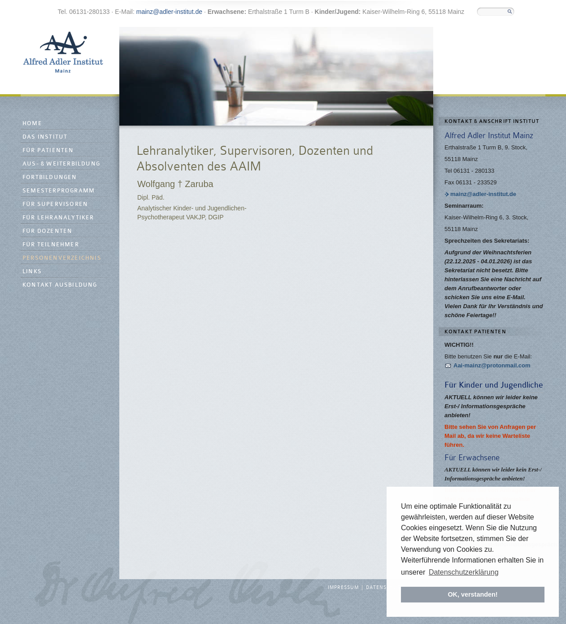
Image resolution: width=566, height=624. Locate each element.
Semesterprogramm (58, 191)
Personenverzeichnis (61, 258)
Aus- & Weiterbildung (61, 164)
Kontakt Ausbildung (59, 285)
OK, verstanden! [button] (472, 594)
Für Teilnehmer (50, 245)
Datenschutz (385, 587)
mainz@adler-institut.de (169, 11)
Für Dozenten (47, 231)
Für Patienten (48, 150)
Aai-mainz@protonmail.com (492, 365)
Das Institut (44, 137)
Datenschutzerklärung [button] (464, 572)
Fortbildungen (49, 177)
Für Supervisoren (55, 204)
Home (32, 124)
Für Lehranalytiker (58, 218)
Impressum (343, 587)
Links (32, 272)
